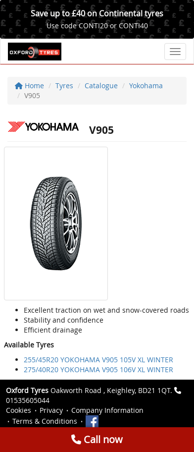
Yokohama (146, 85)
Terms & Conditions (44, 421)
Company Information (107, 410)
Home (29, 85)
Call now (97, 439)
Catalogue (101, 85)
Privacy (51, 410)
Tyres (64, 85)
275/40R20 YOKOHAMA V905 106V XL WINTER (98, 369)
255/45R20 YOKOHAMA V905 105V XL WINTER (98, 359)
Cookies (18, 410)
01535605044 (27, 400)
